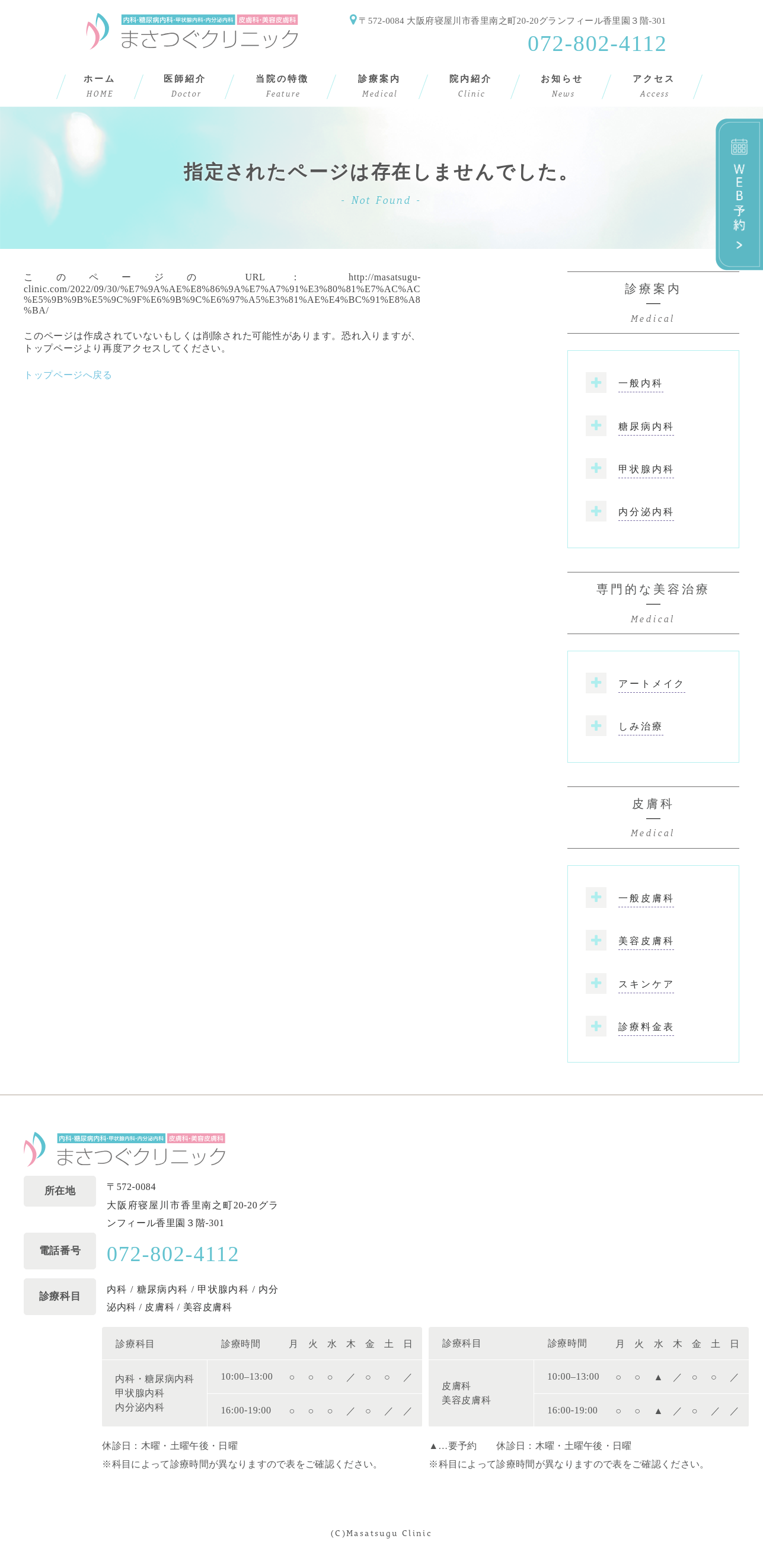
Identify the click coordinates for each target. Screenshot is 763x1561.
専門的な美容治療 (653, 605)
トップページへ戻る (68, 375)
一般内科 (640, 383)
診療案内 (653, 305)
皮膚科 (653, 820)
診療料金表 (646, 1027)
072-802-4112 (598, 43)
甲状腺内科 (646, 469)
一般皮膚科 (646, 898)
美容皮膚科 (646, 941)
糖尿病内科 (646, 426)
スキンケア (646, 984)
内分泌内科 (646, 512)
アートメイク (651, 684)
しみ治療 (640, 726)
